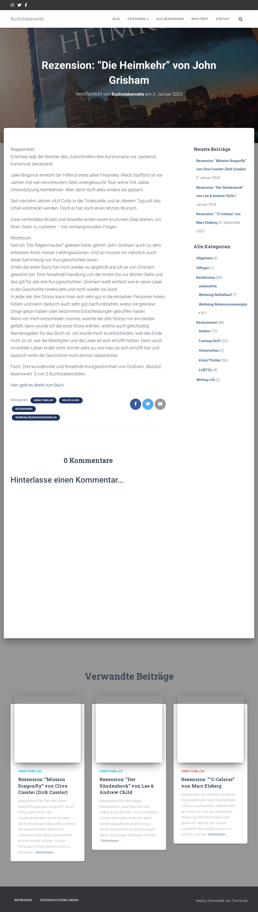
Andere (204, 331)
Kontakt (223, 19)
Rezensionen (23, 408)
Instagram (12, 6)
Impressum (23, 900)
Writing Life (205, 380)
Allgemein (204, 258)
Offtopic (202, 268)
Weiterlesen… (45, 852)
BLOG (116, 19)
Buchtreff (199, 19)
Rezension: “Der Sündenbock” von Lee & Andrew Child (127, 785)
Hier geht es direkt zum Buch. (39, 385)
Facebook (26, 6)
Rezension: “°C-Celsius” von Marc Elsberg (207, 782)
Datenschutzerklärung (59, 900)
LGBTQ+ (205, 370)
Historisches (209, 350)
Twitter (19, 6)
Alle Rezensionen (170, 19)
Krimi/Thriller (43, 400)
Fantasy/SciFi (210, 341)
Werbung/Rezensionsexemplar (35, 417)
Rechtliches (70, 400)
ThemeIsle (239, 901)
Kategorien (138, 19)
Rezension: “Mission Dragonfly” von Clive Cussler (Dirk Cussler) (43, 785)
